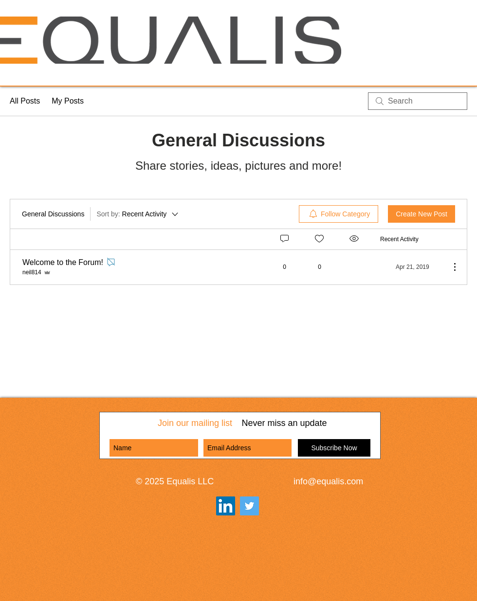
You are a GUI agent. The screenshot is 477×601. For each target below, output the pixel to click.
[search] (417, 101)
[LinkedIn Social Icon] (225, 505)
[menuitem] (338, 214)
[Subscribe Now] (334, 448)
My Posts (68, 101)
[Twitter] (249, 505)
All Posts (25, 101)
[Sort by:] (138, 214)
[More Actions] (450, 267)
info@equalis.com (328, 481)
